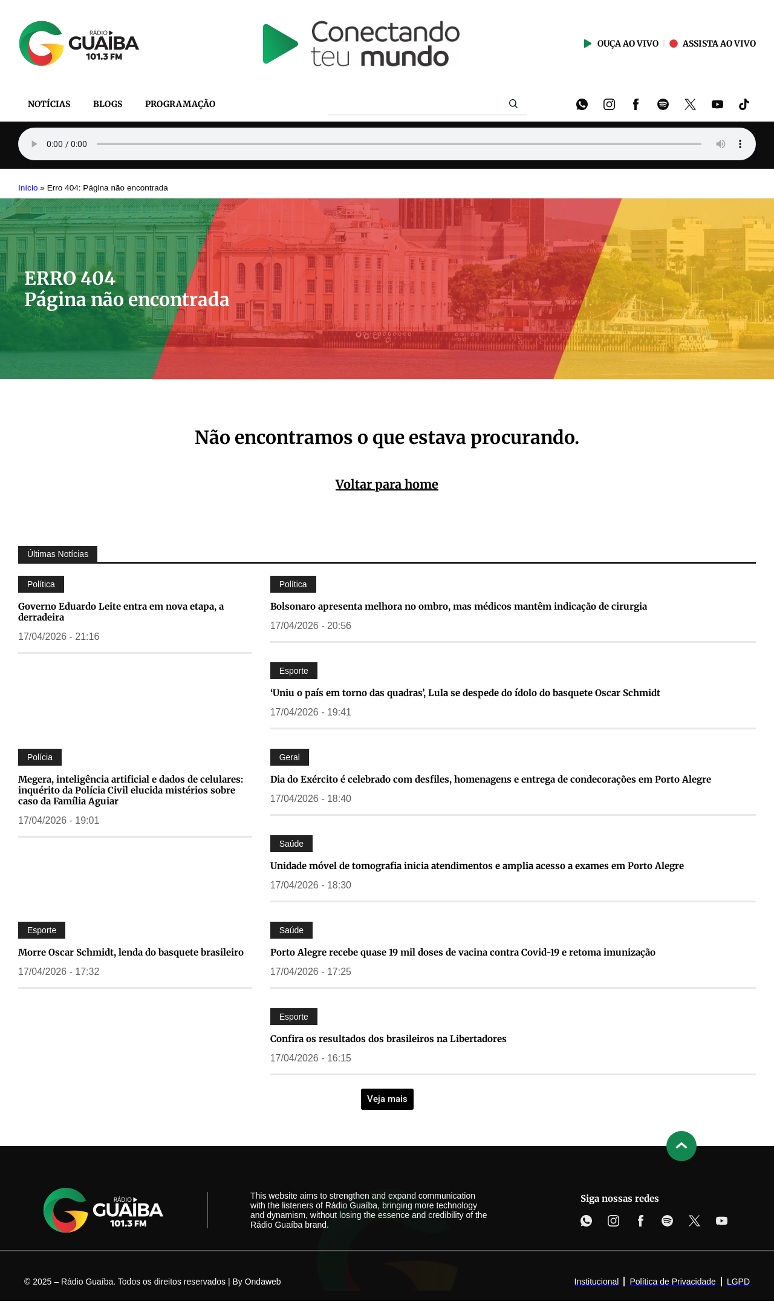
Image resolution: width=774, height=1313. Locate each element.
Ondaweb (263, 1281)
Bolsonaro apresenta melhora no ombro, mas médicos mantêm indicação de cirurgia (458, 606)
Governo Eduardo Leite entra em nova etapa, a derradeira (121, 612)
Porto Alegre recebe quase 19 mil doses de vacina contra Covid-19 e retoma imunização (462, 952)
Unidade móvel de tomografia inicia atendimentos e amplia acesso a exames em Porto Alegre (477, 866)
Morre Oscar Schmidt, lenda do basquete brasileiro (132, 952)
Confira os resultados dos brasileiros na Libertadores (388, 1038)
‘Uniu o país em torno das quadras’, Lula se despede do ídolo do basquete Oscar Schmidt (465, 693)
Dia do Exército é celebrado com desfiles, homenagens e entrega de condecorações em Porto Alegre (490, 779)
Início (28, 187)
